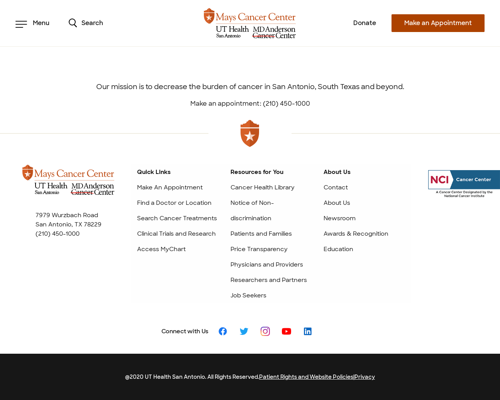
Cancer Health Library (263, 187)
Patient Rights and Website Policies (306, 376)
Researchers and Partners (269, 280)
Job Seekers (248, 295)
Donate (364, 23)
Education (338, 249)
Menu (32, 23)
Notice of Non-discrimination (252, 210)
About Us (337, 203)
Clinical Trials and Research (176, 234)
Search (86, 23)
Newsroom (340, 218)
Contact (336, 187)
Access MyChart (161, 249)
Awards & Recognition (356, 234)
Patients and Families (261, 234)
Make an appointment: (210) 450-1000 (250, 104)
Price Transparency (259, 249)
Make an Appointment (438, 23)
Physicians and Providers (267, 264)
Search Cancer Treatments (177, 218)
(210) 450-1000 (58, 234)
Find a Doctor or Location (174, 203)
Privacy (364, 376)
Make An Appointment (170, 187)
